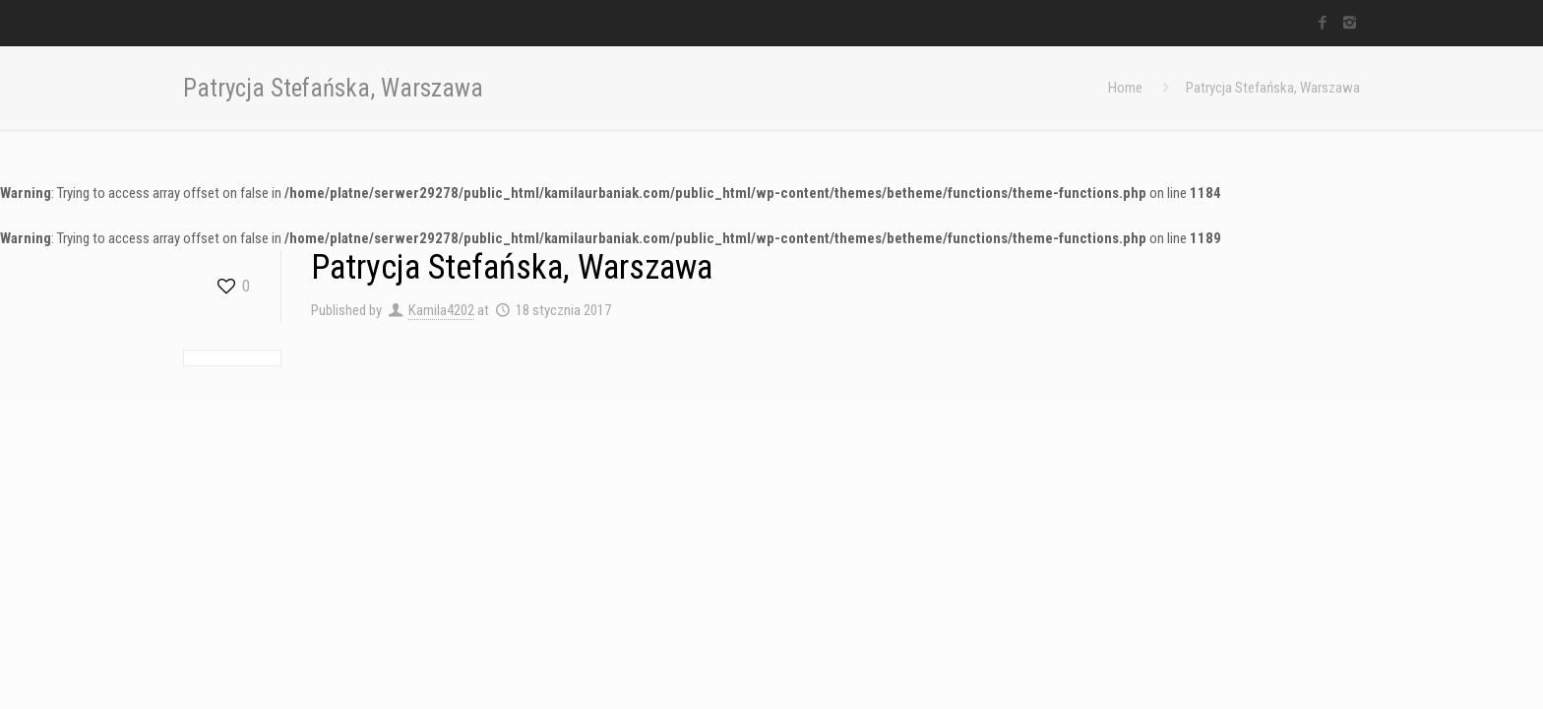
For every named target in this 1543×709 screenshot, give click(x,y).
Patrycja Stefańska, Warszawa (1273, 88)
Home (1125, 88)
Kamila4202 (441, 310)
